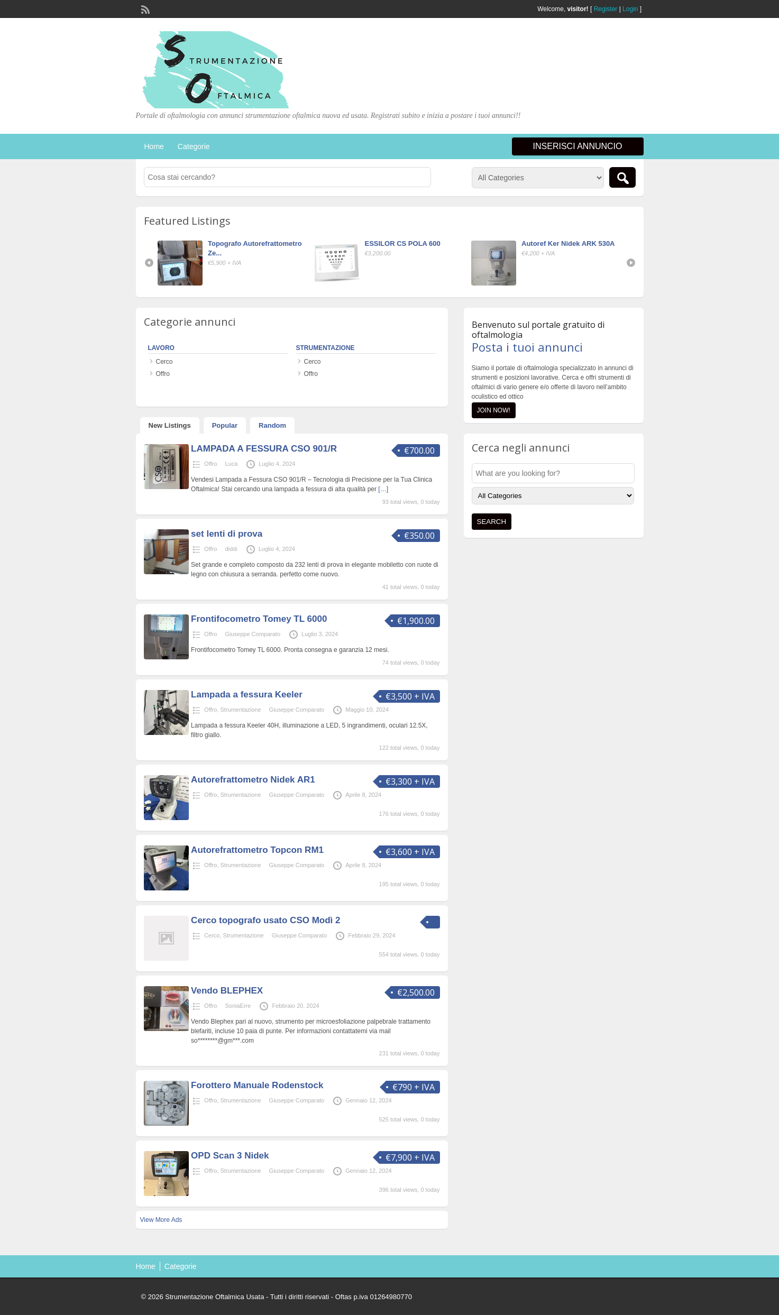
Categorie (194, 146)
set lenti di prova (226, 534)
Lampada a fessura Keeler (247, 694)
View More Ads (161, 1220)
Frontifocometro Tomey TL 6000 (259, 619)
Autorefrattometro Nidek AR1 (253, 780)
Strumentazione (325, 348)
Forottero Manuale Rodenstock (257, 1085)
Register (606, 9)
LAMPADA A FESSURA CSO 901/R (264, 449)
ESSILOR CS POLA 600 (403, 243)
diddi (231, 549)
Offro (163, 374)
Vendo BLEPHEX (227, 991)
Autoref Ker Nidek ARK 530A (568, 243)
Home (154, 146)
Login (630, 9)
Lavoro (161, 348)
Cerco (164, 361)
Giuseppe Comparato (252, 634)
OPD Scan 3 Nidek (230, 1156)
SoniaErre (238, 1006)
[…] (383, 489)
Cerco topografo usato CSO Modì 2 (265, 920)
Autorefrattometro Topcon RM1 (257, 850)
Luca (231, 464)
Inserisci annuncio (577, 146)
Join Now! (493, 410)
